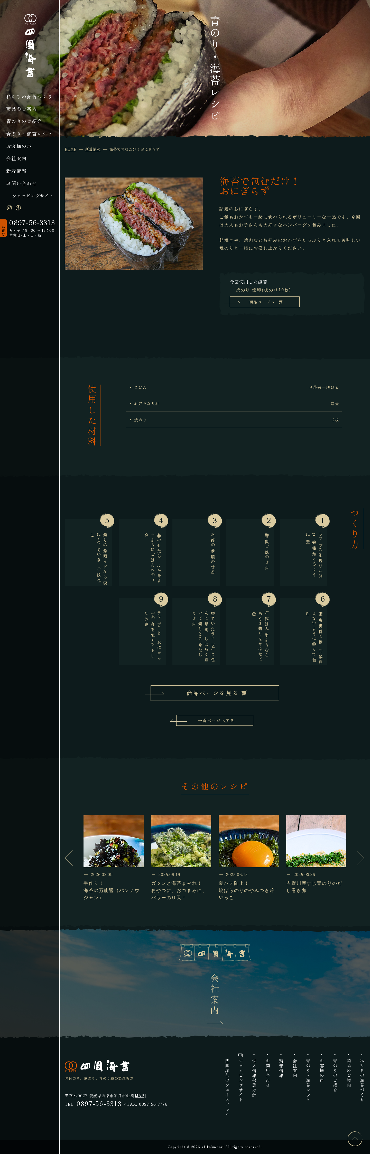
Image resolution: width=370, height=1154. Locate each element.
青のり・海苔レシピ (29, 133)
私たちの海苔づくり (29, 96)
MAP (139, 1095)
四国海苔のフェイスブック (227, 1087)
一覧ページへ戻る (216, 720)
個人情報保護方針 (254, 1077)
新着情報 (16, 170)
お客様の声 (19, 146)
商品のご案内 (21, 108)
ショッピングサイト (33, 195)
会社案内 (16, 158)
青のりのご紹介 (24, 121)
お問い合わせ (21, 183)
